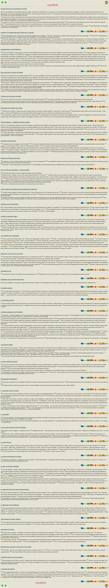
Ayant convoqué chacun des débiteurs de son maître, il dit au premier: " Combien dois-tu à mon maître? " (28, 353)
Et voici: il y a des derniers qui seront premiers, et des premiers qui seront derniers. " (23, 184)
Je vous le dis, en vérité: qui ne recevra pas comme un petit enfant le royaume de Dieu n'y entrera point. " (59, 524)
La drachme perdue (7, 300)
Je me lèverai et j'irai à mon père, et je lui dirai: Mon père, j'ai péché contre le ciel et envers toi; (44, 322)
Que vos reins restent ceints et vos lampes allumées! (16, 75)
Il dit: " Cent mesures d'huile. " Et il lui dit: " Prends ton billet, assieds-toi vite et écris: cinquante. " (80, 353)
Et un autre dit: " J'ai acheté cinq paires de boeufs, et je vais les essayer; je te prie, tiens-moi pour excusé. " (42, 242)
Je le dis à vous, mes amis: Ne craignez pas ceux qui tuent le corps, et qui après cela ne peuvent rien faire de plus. (30, 17)
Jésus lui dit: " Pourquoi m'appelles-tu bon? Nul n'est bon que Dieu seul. (75, 532)
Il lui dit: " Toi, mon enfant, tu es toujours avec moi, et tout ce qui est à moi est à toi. (24, 338)
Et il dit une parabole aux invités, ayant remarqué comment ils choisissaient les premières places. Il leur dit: (28, 219)
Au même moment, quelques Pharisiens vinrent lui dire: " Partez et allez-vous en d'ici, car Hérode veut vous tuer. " (31, 192)
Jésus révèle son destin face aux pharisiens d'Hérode (19, 189)
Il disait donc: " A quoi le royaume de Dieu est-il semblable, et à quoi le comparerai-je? (24, 161)
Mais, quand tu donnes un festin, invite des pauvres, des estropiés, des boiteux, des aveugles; (36, 229)
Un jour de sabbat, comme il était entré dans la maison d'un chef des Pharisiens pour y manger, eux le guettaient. (31, 207)
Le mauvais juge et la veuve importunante (15, 489)
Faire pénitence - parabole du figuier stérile (15, 122)
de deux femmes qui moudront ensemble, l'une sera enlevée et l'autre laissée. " (37, 482)
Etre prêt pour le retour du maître (12, 72)
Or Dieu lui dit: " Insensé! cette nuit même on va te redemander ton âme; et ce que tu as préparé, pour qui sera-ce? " (60, 42)
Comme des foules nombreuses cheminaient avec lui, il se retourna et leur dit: (22, 257)
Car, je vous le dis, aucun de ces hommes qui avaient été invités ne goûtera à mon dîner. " (49, 248)
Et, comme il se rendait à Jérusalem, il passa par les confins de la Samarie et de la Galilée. (26, 445)
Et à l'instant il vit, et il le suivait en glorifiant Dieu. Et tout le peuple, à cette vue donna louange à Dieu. (26, 577)
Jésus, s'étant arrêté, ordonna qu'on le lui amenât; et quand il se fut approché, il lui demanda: (27, 576)
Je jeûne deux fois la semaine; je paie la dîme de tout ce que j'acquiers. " (26, 512)
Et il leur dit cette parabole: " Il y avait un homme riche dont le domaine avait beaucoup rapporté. (27, 39)
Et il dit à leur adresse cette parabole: (11, 291)
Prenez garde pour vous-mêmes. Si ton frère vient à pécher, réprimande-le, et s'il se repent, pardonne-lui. (28, 421)
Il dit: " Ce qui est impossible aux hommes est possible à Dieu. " (70, 541)
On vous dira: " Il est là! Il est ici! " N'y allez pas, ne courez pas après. (86, 469)
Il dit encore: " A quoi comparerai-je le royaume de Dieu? (17, 164)
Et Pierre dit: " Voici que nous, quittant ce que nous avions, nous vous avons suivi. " (24, 550)
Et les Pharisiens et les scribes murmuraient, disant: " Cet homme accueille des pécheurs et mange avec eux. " (69, 282)
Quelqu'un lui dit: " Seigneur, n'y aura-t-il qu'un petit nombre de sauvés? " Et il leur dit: (24, 175)
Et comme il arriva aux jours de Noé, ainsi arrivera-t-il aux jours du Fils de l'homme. (24, 473)
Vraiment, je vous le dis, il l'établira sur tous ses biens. (80, 84)
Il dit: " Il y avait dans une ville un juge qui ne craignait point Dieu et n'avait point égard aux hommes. (72, 492)
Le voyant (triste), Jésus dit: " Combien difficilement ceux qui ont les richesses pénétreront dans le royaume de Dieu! (32, 539)
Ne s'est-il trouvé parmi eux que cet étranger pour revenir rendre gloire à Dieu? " (23, 451)
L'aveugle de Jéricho (8, 569)
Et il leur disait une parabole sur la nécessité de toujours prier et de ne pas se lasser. (24, 492)
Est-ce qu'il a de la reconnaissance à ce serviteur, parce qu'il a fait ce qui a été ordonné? (77, 435)
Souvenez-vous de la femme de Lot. (11, 481)
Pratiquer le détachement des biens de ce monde (17, 32)
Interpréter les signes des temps (12, 108)
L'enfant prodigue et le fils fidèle (11, 312)
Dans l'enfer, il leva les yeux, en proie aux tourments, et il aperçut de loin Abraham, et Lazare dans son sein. (30, 399)
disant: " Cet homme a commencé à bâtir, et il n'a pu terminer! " (41, 262)
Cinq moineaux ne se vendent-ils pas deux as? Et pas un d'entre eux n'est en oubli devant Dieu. (61, 19)
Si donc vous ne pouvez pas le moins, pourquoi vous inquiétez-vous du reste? (49, 56)
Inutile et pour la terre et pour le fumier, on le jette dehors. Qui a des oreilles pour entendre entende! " (64, 274)
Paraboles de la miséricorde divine (12, 279)
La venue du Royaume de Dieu (11, 456)
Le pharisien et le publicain (10, 505)
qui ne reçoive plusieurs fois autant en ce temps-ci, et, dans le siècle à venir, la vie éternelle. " (35, 552)
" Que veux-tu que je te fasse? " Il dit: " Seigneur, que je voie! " (68, 576)
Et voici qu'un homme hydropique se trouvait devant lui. (75, 207)
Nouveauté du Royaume (9, 379)
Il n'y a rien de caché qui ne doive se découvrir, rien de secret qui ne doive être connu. (30, 14)
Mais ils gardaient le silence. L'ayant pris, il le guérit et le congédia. (63, 209)
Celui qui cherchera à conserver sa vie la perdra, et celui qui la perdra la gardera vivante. (44, 481)
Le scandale (5, 414)
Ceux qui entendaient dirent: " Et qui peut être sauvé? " (39, 541)
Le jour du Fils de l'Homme (10, 466)
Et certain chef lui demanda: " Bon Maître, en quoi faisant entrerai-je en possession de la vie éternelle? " (29, 532)
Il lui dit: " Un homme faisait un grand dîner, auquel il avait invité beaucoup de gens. (74, 239)
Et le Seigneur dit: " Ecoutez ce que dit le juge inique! (15, 498)
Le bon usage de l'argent (9, 361)
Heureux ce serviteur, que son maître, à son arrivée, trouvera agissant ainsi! (46, 84)
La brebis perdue (6, 288)
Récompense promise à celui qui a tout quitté (16, 547)
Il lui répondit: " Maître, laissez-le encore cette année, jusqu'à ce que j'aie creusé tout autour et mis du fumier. (64, 134)
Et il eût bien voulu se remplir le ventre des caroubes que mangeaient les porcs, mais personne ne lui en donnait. (31, 320)
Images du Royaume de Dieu (10, 158)
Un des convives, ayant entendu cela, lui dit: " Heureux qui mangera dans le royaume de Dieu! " (27, 239)
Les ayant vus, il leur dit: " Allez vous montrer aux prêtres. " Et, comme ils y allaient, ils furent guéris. (54, 447)
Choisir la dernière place (9, 216)
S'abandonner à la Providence (11, 49)
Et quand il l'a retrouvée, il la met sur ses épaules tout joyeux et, (24, 293)
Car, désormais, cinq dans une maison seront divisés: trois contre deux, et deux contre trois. (79, 101)
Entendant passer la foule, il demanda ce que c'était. (71, 572)
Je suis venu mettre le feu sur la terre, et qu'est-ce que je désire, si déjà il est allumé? (24, 99)
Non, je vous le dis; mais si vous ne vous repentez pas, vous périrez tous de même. (76, 127)
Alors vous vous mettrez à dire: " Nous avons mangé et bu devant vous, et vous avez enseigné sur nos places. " (35, 179)
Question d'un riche (7, 529)
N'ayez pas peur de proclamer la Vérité (14, 9)
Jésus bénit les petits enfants (11, 519)
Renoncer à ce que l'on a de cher (12, 253)
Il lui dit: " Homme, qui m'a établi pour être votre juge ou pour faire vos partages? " (69, 35)
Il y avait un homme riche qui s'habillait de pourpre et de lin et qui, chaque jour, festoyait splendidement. (29, 393)
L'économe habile (7, 345)
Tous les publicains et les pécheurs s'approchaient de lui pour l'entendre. (21, 282)
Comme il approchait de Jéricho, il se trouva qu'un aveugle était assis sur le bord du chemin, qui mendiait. (29, 572)
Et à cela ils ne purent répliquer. (47, 211)
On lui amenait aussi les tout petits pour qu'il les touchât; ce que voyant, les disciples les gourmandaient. (29, 522)
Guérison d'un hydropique (9, 204)
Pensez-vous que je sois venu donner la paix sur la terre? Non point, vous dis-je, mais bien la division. (28, 101)
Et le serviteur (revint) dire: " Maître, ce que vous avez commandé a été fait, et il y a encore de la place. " (37, 246)
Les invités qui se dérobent (10, 236)
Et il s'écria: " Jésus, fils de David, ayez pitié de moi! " (22, 574)
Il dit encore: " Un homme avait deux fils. (13, 315)
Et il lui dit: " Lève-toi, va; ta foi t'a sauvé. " (55, 451)
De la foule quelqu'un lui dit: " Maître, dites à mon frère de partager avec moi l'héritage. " (25, 35)
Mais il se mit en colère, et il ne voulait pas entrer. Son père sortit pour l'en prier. (72, 333)
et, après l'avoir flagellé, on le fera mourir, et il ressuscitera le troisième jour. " (48, 562)
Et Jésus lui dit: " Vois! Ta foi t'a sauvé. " (96, 576)
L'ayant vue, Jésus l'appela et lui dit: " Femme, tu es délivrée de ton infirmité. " (21, 146)
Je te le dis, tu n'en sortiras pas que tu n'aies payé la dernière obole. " (62, 117)
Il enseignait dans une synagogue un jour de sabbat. (16, 144)
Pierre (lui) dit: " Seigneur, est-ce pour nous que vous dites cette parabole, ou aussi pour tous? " (27, 82)
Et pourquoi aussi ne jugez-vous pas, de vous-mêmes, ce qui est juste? (21, 115)
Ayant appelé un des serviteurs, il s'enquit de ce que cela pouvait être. (83, 331)
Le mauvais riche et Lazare (10, 390)
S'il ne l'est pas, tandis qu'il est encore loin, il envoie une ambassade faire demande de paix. (66, 264)
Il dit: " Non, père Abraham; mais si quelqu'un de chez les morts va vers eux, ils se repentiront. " (53, 407)
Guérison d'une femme (8, 141)
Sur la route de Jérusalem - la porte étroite (15, 170)
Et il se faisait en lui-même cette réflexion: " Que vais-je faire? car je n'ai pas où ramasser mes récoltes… (80, 39)
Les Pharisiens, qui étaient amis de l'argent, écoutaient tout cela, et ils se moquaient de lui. (26, 372)
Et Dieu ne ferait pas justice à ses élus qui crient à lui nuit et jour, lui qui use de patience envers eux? (55, 498)
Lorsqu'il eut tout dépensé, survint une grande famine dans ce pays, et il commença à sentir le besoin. (28, 318)
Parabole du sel (6, 271)
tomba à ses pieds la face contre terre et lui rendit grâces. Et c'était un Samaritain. (37, 449)
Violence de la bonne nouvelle (11, 96)
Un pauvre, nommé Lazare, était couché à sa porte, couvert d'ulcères (74, 393)
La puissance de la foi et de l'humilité (13, 427)
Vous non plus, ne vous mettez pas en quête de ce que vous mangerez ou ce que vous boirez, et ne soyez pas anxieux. (43, 60)
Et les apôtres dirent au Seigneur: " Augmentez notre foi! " (16, 430)
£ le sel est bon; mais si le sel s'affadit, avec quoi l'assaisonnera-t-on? (20, 274)
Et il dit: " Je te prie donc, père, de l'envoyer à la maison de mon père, (20, 406)
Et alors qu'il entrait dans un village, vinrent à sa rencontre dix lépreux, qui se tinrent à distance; (75, 445)
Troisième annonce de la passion (12, 557)
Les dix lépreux (6, 442)
